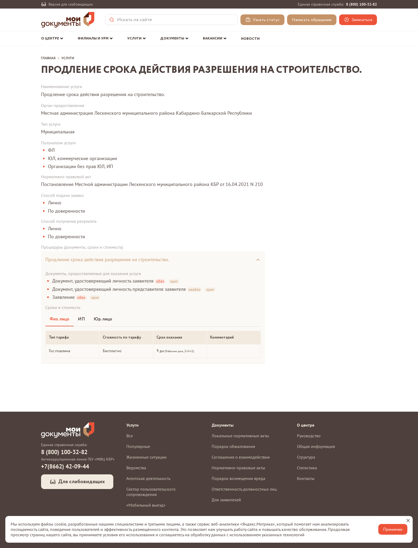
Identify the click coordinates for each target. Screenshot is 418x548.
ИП (81, 319)
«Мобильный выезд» (146, 505)
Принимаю (393, 529)
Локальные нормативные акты (240, 435)
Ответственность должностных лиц (244, 489)
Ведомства (136, 467)
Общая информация (316, 446)
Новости (250, 38)
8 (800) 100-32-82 (361, 4)
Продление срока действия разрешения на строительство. (107, 259)
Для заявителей (226, 499)
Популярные (138, 446)
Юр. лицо (103, 319)
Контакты (306, 478)
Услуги (67, 58)
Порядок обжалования (233, 446)
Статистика (307, 467)
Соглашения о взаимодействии (241, 457)
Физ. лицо (59, 319)
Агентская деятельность (148, 478)
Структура (306, 457)
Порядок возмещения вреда (238, 478)
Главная (48, 58)
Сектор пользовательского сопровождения (151, 491)
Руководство (309, 435)
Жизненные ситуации (146, 457)
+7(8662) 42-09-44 (65, 466)
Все (129, 435)
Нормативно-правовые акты (238, 467)
